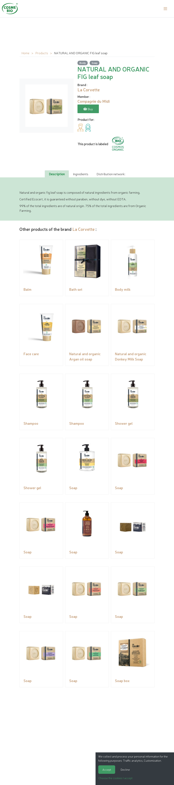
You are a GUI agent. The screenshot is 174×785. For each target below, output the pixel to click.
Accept (106, 769)
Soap (94, 62)
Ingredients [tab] (80, 174)
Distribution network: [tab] (111, 174)
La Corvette (83, 229)
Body (82, 62)
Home (25, 53)
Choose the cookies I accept (115, 778)
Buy (88, 109)
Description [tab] (57, 174)
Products (41, 53)
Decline (125, 769)
